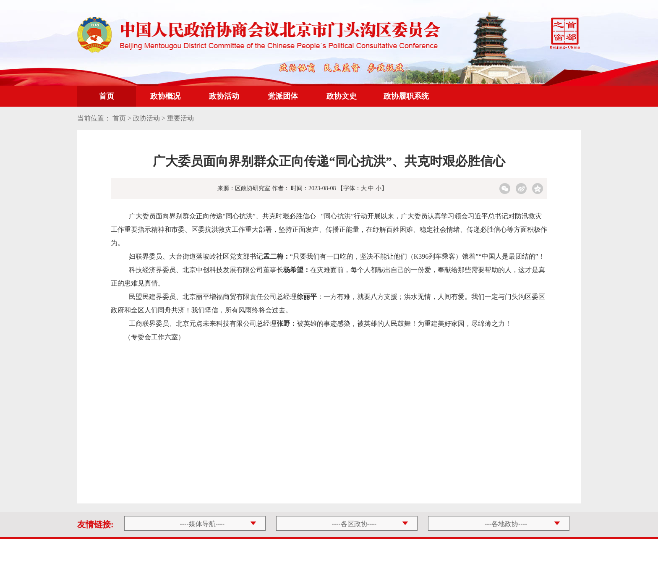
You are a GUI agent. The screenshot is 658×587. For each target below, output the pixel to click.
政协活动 (224, 96)
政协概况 (165, 96)
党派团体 (283, 96)
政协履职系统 (406, 96)
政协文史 (341, 96)
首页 (106, 96)
